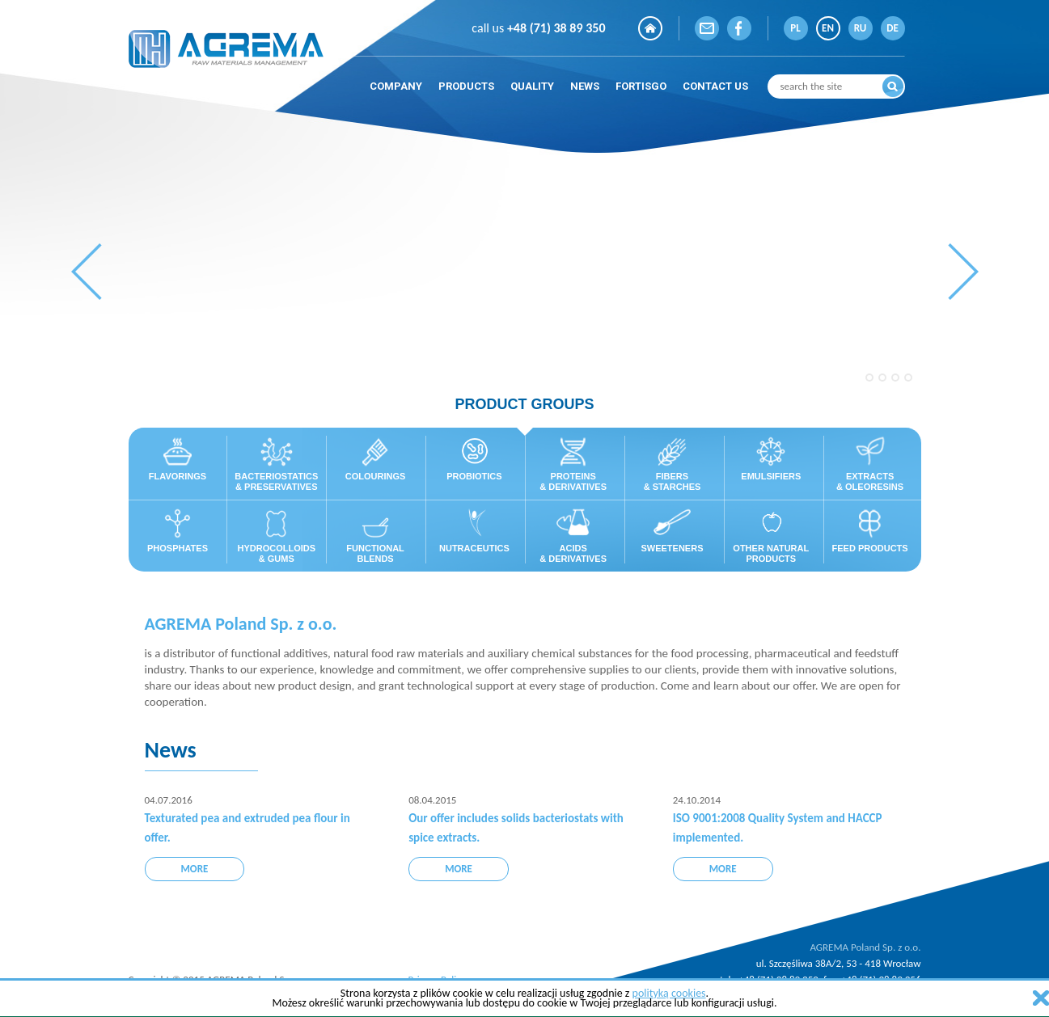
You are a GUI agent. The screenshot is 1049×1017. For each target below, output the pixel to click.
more (195, 869)
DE (892, 28)
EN (828, 28)
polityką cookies (669, 993)
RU (860, 28)
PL (795, 28)
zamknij (1041, 998)
